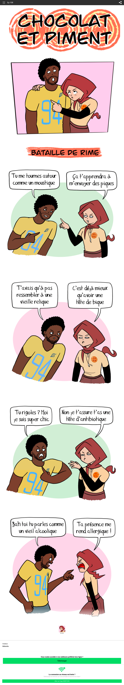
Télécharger (62, 661)
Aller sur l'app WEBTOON (62, 681)
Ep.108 (10, 2)
